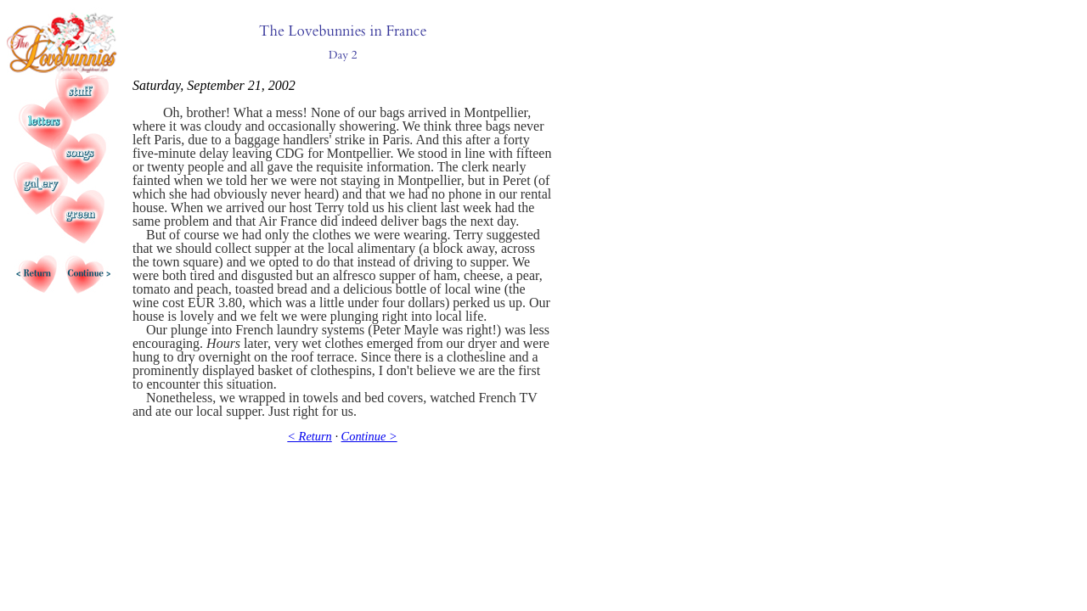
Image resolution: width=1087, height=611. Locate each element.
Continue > (369, 436)
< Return (309, 436)
